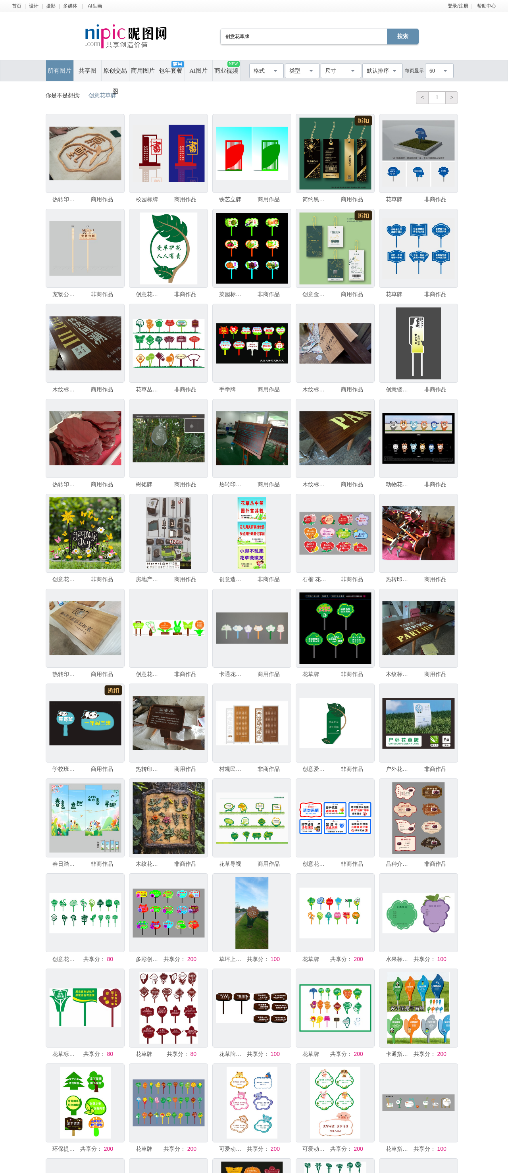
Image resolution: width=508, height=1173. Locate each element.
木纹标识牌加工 (65, 389)
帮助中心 (486, 6)
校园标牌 (147, 199)
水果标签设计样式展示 (399, 959)
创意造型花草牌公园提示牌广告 (232, 579)
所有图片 (59, 70)
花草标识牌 (65, 1054)
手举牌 (227, 389)
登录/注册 (458, 6)
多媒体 (70, 6)
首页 (16, 6)
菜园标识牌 (232, 294)
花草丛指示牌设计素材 (149, 389)
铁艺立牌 (230, 199)
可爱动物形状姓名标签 (232, 1149)
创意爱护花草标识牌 (315, 769)
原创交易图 (115, 74)
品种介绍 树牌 (399, 864)
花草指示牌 (399, 1149)
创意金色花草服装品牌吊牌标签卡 (315, 294)
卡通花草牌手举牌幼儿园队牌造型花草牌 (232, 674)
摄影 (51, 6)
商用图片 (143, 70)
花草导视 (230, 864)
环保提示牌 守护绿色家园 (65, 1149)
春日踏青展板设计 (65, 864)
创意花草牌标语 (315, 864)
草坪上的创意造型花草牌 (232, 959)
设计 (33, 6)
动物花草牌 (399, 484)
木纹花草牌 (149, 864)
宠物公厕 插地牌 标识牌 (65, 294)
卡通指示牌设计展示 (399, 1054)
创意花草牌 (149, 294)
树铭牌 (144, 484)
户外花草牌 (399, 769)
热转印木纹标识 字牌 (65, 199)
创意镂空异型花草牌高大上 (399, 389)
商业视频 (226, 67)
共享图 (87, 70)
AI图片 (198, 70)
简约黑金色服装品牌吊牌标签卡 (315, 199)
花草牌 (394, 199)
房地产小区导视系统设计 (149, 579)
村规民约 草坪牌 (232, 769)
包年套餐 (171, 67)
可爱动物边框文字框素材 (315, 1149)
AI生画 (95, 6)
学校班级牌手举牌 (65, 769)
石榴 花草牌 (315, 579)
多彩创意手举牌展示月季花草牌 (149, 959)
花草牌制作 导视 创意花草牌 (232, 1054)
